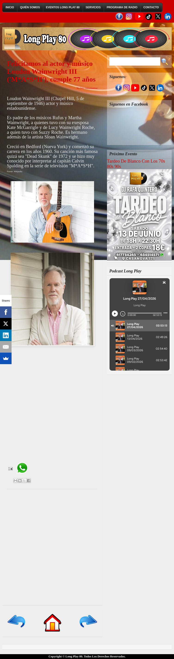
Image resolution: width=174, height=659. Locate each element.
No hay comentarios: (87, 88)
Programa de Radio (122, 7)
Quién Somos (30, 7)
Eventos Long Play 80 (63, 7)
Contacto (151, 7)
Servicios (93, 7)
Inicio (10, 7)
